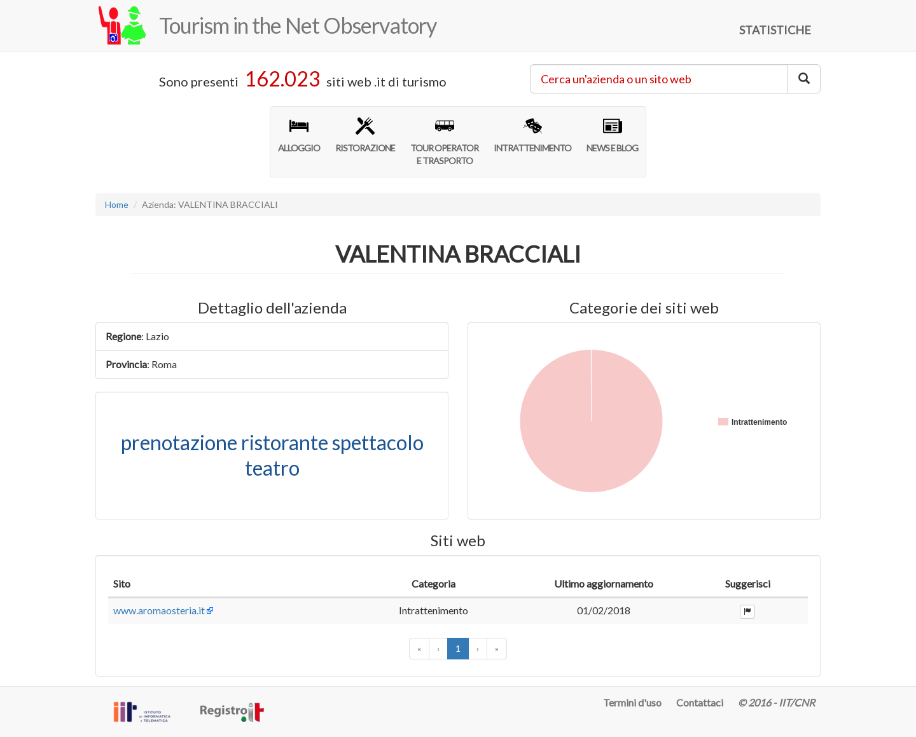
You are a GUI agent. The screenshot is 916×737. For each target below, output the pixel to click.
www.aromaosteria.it (159, 610)
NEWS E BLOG (612, 134)
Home (116, 204)
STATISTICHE (775, 30)
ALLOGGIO (299, 134)
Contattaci (699, 702)
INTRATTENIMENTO (532, 134)
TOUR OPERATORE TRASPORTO (444, 141)
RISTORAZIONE (365, 134)
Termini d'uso (632, 702)
